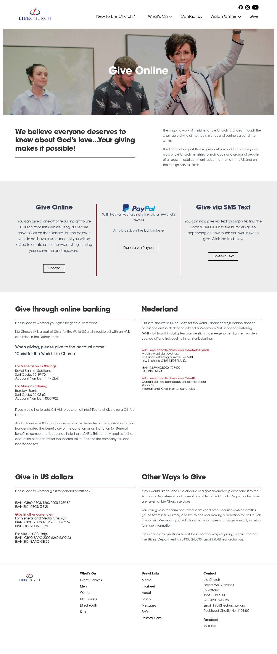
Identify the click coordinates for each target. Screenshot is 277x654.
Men (83, 586)
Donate (54, 268)
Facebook (211, 620)
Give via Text (223, 256)
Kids (83, 612)
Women (85, 593)
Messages (149, 605)
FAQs (145, 612)
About (146, 593)
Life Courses (88, 599)
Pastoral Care (152, 618)
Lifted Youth (88, 605)
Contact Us (191, 17)
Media (146, 580)
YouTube (209, 626)
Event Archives (91, 580)
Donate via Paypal (138, 248)
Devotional (11, 650)
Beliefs (146, 599)
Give (254, 17)
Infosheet (148, 586)
